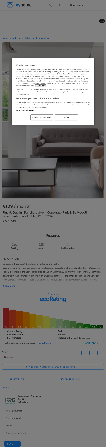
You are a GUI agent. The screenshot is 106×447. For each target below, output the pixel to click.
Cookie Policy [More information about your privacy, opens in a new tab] (40, 86)
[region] (53, 91)
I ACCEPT (66, 117)
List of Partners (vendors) (25, 110)
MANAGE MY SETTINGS (42, 117)
